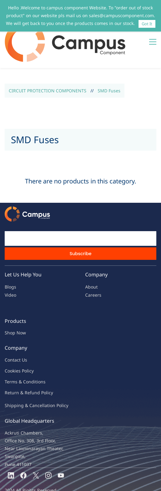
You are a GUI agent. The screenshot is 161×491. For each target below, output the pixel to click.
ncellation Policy (51, 382)
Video (10, 271)
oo (9, 347)
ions (41, 358)
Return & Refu (19, 369)
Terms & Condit (21, 358)
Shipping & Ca (20, 382)
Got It (147, 24)
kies (16, 347)
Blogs (10, 263)
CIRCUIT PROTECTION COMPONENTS (47, 67)
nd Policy (43, 369)
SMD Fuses (109, 67)
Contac (12, 336)
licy (30, 347)
